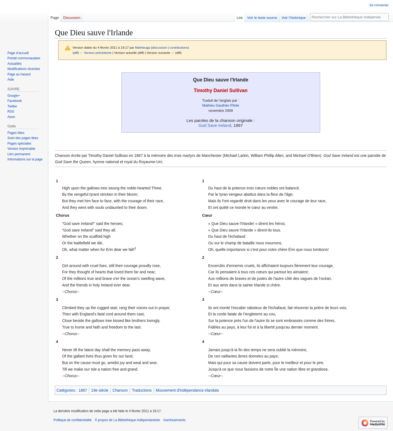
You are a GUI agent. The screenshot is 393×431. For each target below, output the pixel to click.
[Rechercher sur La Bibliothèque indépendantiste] (349, 17)
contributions (179, 47)
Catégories (65, 390)
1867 (83, 390)
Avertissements (174, 420)
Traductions (142, 390)
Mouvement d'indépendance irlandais (187, 390)
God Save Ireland (214, 125)
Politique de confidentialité (72, 420)
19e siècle (99, 390)
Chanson (120, 390)
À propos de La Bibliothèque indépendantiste (127, 420)
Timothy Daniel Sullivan (221, 90)
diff (76, 52)
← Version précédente (95, 52)
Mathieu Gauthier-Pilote (220, 105)
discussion (159, 47)
